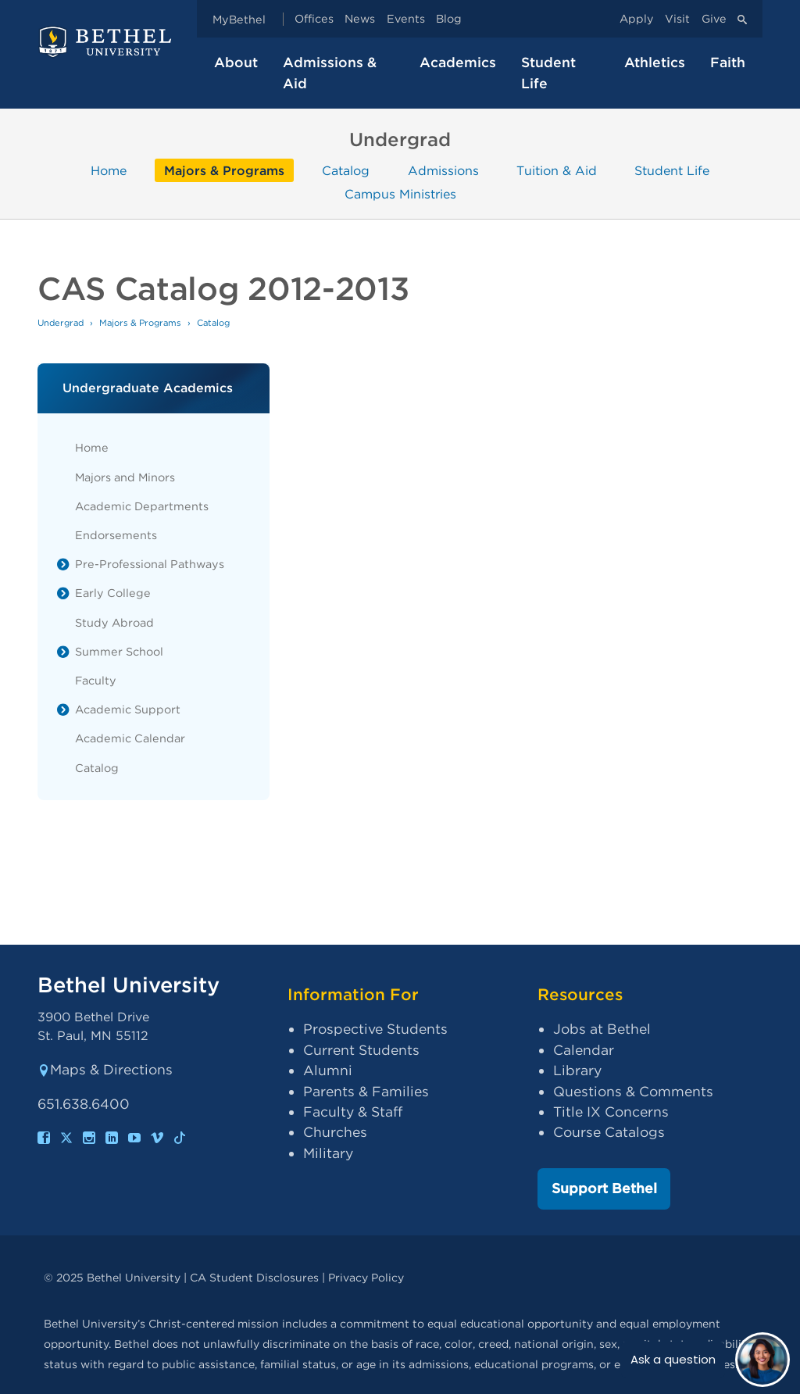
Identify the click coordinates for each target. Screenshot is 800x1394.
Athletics (654, 62)
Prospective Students (375, 1028)
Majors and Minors (125, 477)
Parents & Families (366, 1091)
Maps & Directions (105, 1069)
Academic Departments (142, 506)
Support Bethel (604, 1188)
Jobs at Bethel (602, 1028)
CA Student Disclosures (254, 1277)
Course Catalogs (609, 1132)
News (360, 19)
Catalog (346, 170)
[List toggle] (63, 564)
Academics (458, 62)
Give (714, 19)
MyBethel (239, 19)
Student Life (548, 72)
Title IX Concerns (611, 1111)
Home (109, 170)
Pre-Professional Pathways (149, 563)
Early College (113, 592)
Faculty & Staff (352, 1111)
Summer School (119, 651)
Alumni (327, 1070)
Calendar (583, 1050)
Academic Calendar (130, 738)
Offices (314, 19)
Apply (637, 19)
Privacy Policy (366, 1277)
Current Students (361, 1050)
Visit (677, 19)
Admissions (443, 170)
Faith (727, 62)
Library (577, 1070)
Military (328, 1153)
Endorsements (116, 535)
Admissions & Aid (330, 72)
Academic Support (127, 709)
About (236, 62)
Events (406, 19)
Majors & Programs (224, 170)
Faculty (95, 680)
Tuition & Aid (556, 170)
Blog (449, 19)
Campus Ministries (400, 194)
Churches (335, 1132)
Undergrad (61, 322)
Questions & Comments (633, 1091)
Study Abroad (114, 622)
